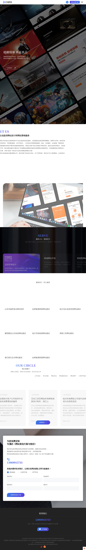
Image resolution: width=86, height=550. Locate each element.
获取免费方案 (74, 2)
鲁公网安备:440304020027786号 (37, 544)
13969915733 (42, 520)
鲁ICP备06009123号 (52, 544)
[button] (39, 121)
